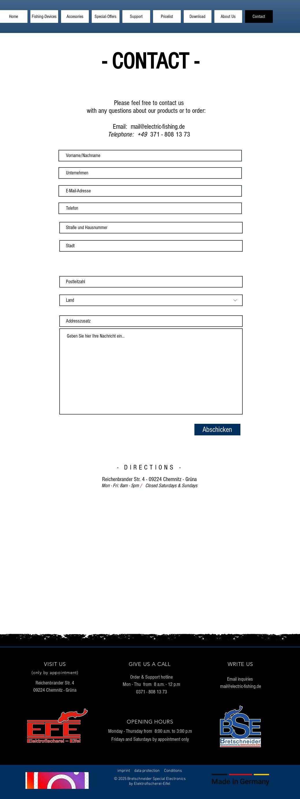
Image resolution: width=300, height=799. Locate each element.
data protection (147, 770)
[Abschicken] (217, 429)
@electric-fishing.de (162, 126)
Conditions (173, 770)
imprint (123, 770)
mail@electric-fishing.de (240, 686)
